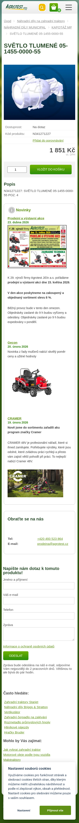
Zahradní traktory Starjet (21, 702)
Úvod (7, 21)
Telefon (8, 609)
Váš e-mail (10, 594)
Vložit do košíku (50, 169)
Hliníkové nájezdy (16, 727)
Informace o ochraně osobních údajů (29, 646)
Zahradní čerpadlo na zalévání (25, 717)
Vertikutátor (12, 712)
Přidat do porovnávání (48, 140)
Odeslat (16, 655)
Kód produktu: (15, 133)
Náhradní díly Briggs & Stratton (26, 707)
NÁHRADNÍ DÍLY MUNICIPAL (25, 27)
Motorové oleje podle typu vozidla (26, 754)
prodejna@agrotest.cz (52, 544)
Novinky (23, 210)
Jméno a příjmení (15, 579)
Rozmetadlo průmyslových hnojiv (27, 722)
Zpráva (8, 625)
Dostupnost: (13, 127)
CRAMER (14, 418)
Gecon (12, 342)
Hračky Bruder (14, 732)
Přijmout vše (55, 810)
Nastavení (23, 810)
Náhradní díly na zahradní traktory (41, 21)
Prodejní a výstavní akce (26, 218)
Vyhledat (42, 7)
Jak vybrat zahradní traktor (22, 749)
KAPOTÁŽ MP (62, 27)
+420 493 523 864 (50, 538)
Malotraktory (12, 759)
